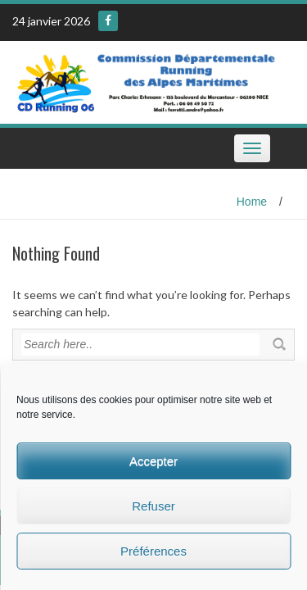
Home (252, 201)
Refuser (153, 506)
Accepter (153, 461)
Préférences (153, 551)
